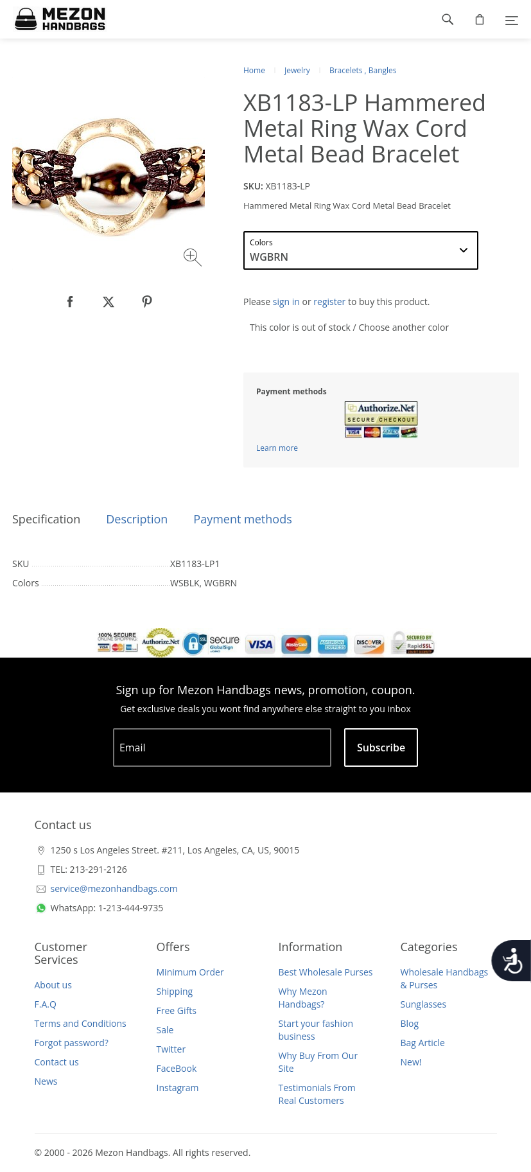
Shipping (175, 991)
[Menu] (512, 19)
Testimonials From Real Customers (317, 1093)
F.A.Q (46, 1004)
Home (254, 70)
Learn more (277, 447)
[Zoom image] (194, 259)
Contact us (57, 1062)
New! (411, 1062)
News (46, 1081)
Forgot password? (72, 1042)
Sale (165, 1030)
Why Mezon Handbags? (303, 997)
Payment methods (242, 519)
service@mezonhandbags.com (114, 888)
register (329, 301)
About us (53, 985)
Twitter (171, 1049)
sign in (286, 301)
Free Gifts (176, 1010)
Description (137, 519)
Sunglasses (424, 1004)
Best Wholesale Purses (326, 972)
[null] (70, 301)
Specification (46, 519)
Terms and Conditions (80, 1023)
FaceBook (177, 1068)
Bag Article (423, 1042)
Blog (410, 1023)
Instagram (178, 1087)
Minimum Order (190, 972)
